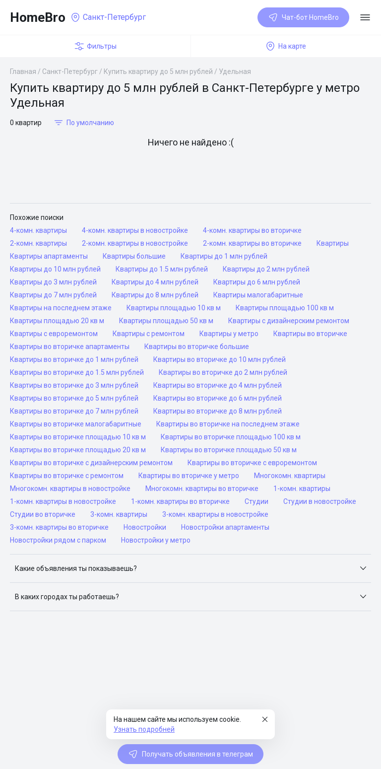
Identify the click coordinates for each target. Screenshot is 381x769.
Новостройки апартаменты (225, 527)
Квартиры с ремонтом (149, 334)
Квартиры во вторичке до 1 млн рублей (74, 359)
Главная (23, 71)
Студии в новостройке (319, 501)
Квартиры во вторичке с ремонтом (67, 476)
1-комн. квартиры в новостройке (63, 501)
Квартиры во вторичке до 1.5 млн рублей (77, 372)
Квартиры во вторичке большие (196, 346)
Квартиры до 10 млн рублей (55, 269)
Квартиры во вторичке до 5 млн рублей (74, 398)
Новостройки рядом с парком (58, 540)
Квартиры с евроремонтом (54, 334)
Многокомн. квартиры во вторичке (201, 488)
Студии (256, 501)
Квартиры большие (134, 256)
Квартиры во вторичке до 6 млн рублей (217, 398)
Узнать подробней (144, 729)
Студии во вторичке (42, 514)
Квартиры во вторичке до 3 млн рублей (74, 385)
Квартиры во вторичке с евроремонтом (252, 463)
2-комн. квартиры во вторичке (252, 243)
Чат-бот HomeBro (303, 17)
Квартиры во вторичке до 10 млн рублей (219, 359)
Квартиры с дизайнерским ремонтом (288, 321)
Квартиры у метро (228, 334)
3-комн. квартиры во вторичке (59, 527)
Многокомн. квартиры (289, 476)
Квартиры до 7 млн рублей (53, 295)
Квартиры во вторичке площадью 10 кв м (78, 437)
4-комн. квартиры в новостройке (135, 230)
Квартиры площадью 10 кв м (174, 308)
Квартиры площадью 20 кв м (57, 321)
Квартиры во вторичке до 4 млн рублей (217, 385)
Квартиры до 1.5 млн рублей (162, 269)
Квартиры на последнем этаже (61, 308)
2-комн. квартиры (38, 243)
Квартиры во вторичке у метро (188, 476)
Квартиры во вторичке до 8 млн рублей (217, 411)
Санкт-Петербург (70, 71)
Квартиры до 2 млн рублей (266, 269)
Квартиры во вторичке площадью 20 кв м (78, 450)
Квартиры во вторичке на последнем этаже (228, 424)
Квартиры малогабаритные (258, 295)
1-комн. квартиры (301, 488)
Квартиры (333, 243)
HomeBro (37, 17)
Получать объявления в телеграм (190, 754)
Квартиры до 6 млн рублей (256, 282)
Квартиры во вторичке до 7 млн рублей (74, 411)
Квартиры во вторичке (310, 334)
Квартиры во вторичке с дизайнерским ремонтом (91, 463)
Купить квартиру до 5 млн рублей (158, 71)
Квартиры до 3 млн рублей (53, 282)
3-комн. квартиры (118, 514)
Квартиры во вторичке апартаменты (69, 346)
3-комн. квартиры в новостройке (215, 514)
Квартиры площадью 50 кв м (166, 321)
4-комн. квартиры (38, 230)
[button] (190, 568)
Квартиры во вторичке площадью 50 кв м (229, 450)
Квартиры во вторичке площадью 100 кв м (231, 437)
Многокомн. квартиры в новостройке (70, 488)
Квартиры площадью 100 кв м (285, 308)
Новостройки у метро (155, 540)
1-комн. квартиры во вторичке (180, 501)
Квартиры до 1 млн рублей (224, 256)
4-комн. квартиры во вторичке (252, 230)
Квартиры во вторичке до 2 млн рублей (223, 372)
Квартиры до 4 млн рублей (155, 282)
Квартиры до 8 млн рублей (155, 295)
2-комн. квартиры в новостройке (135, 243)
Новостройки (145, 527)
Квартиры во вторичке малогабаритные (75, 424)
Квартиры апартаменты (49, 256)
